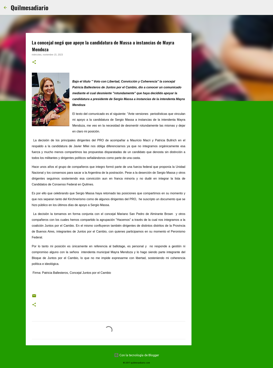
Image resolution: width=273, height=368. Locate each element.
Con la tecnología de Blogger (136, 355)
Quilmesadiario (29, 7)
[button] (34, 62)
